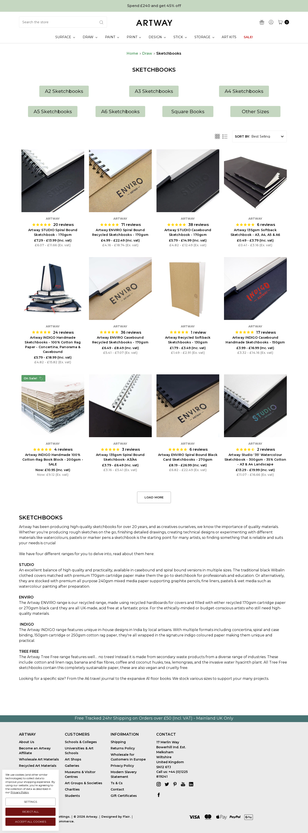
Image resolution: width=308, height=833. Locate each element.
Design (157, 37)
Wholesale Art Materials (39, 759)
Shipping (118, 742)
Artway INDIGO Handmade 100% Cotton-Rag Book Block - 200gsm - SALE (52, 459)
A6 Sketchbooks (120, 111)
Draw (90, 37)
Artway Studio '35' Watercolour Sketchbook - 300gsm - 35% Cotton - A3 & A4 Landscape (255, 459)
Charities (72, 789)
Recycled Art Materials (37, 766)
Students (72, 796)
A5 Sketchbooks (53, 111)
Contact (117, 789)
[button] (64, 91)
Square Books (187, 111)
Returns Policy (123, 748)
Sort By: (242, 136)
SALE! (248, 37)
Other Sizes (255, 111)
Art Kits (229, 37)
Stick (180, 37)
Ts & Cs (117, 783)
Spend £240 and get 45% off (154, 6)
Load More (154, 497)
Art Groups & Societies (83, 783)
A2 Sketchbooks (64, 91)
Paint (112, 37)
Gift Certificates (124, 796)
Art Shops (73, 759)
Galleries (72, 766)
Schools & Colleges (81, 742)
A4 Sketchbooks (244, 91)
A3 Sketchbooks (154, 91)
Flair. (127, 816)
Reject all (30, 811)
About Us (26, 742)
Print (134, 37)
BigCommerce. (62, 821)
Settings (30, 801)
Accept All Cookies (30, 821)
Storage (204, 37)
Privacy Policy (122, 766)
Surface (65, 37)
